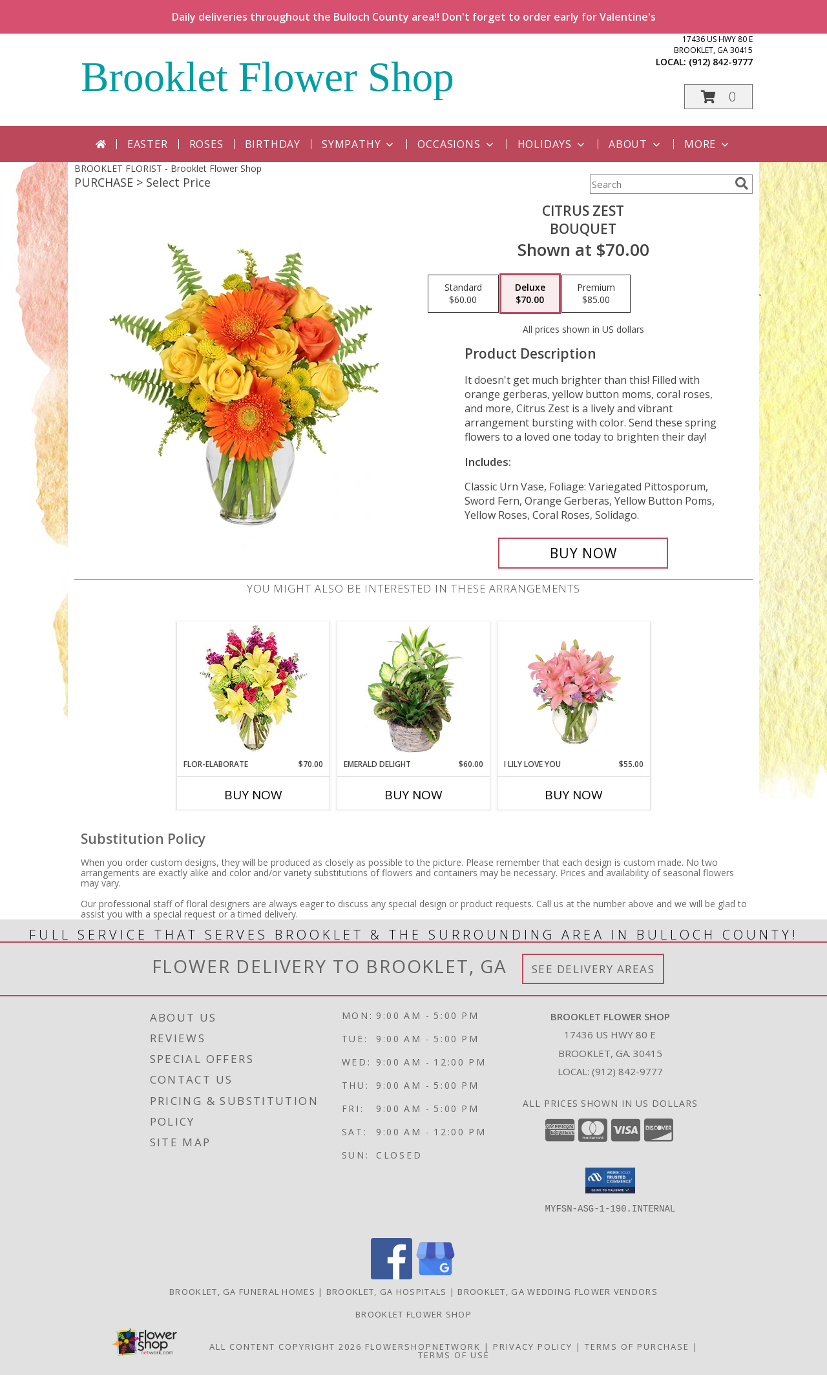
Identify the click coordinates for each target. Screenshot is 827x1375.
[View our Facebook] (391, 1276)
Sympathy (359, 144)
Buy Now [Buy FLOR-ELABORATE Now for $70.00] (253, 794)
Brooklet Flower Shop (267, 77)
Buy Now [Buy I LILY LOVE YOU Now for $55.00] (574, 794)
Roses (206, 144)
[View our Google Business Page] (435, 1276)
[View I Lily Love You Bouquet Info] (574, 690)
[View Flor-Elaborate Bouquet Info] (254, 690)
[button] (718, 96)
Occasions (456, 144)
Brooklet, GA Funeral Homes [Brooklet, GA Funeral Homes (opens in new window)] (242, 1291)
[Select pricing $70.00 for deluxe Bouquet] (530, 294)
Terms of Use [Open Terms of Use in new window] (454, 1355)
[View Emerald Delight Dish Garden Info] (414, 690)
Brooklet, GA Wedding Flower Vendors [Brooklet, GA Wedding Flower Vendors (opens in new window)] (557, 1291)
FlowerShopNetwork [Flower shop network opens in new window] (423, 1346)
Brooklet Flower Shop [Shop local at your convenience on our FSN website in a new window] (413, 1314)
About (636, 144)
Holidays (552, 144)
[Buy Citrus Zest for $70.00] (583, 553)
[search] (741, 183)
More (707, 144)
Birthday (272, 144)
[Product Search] (660, 184)
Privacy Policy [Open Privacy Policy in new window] (532, 1346)
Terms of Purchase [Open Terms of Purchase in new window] (637, 1346)
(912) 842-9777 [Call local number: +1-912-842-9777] (721, 62)
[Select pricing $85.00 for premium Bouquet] (596, 294)
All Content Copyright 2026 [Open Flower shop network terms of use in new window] (285, 1346)
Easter (147, 144)
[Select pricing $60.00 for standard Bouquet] (463, 294)
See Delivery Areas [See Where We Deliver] (593, 968)
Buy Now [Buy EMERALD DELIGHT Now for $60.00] (413, 794)
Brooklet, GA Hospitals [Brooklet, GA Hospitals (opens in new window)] (386, 1291)
